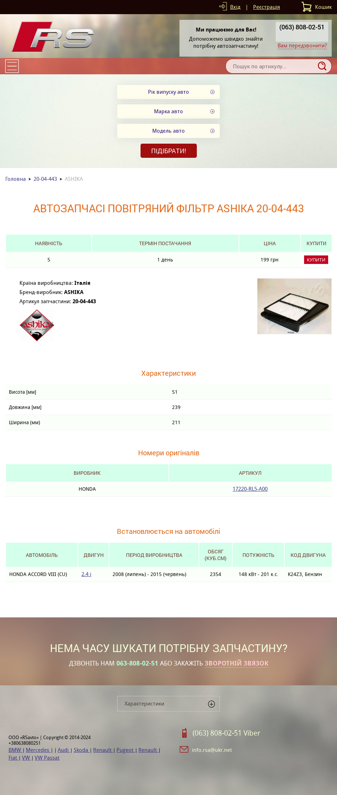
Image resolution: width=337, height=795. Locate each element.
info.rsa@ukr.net (212, 750)
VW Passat (47, 757)
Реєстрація (266, 7)
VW (26, 757)
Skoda (82, 750)
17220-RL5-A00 (250, 488)
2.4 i (86, 574)
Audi (64, 750)
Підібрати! (168, 150)
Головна (15, 178)
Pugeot (125, 750)
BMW (15, 750)
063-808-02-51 (137, 663)
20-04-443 (45, 178)
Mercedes (38, 750)
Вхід (235, 7)
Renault (103, 750)
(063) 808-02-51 (302, 27)
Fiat (13, 757)
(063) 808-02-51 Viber (226, 733)
